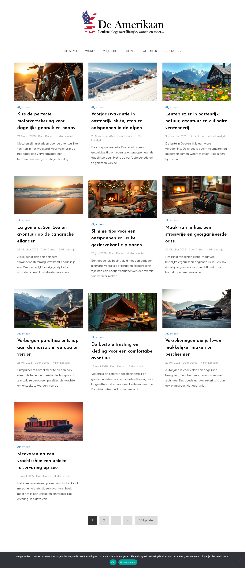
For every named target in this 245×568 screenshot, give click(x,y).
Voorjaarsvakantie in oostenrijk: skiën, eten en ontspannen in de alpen (117, 121)
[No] (240, 560)
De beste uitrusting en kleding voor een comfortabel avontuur (122, 351)
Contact (173, 51)
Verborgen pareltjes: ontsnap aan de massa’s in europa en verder (48, 347)
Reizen (130, 50)
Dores (49, 136)
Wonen (90, 50)
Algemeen (150, 50)
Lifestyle (71, 50)
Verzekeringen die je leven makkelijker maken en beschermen (193, 347)
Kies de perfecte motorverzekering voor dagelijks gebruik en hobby (46, 121)
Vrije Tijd (111, 51)
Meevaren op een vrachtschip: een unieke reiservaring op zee (41, 461)
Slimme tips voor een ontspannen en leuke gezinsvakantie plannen (116, 238)
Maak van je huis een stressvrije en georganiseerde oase (196, 234)
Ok (113, 562)
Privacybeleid (128, 562)
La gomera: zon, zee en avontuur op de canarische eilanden (45, 234)
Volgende (146, 520)
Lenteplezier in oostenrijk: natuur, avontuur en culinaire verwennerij (196, 121)
